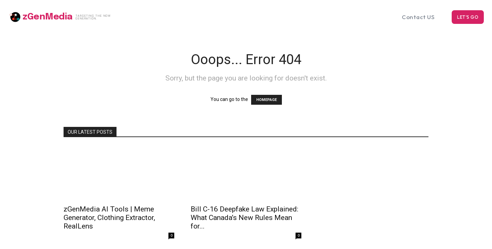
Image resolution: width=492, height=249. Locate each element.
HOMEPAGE (266, 100)
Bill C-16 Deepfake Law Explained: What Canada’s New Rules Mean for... (244, 217)
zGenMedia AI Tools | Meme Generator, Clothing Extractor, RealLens (109, 217)
